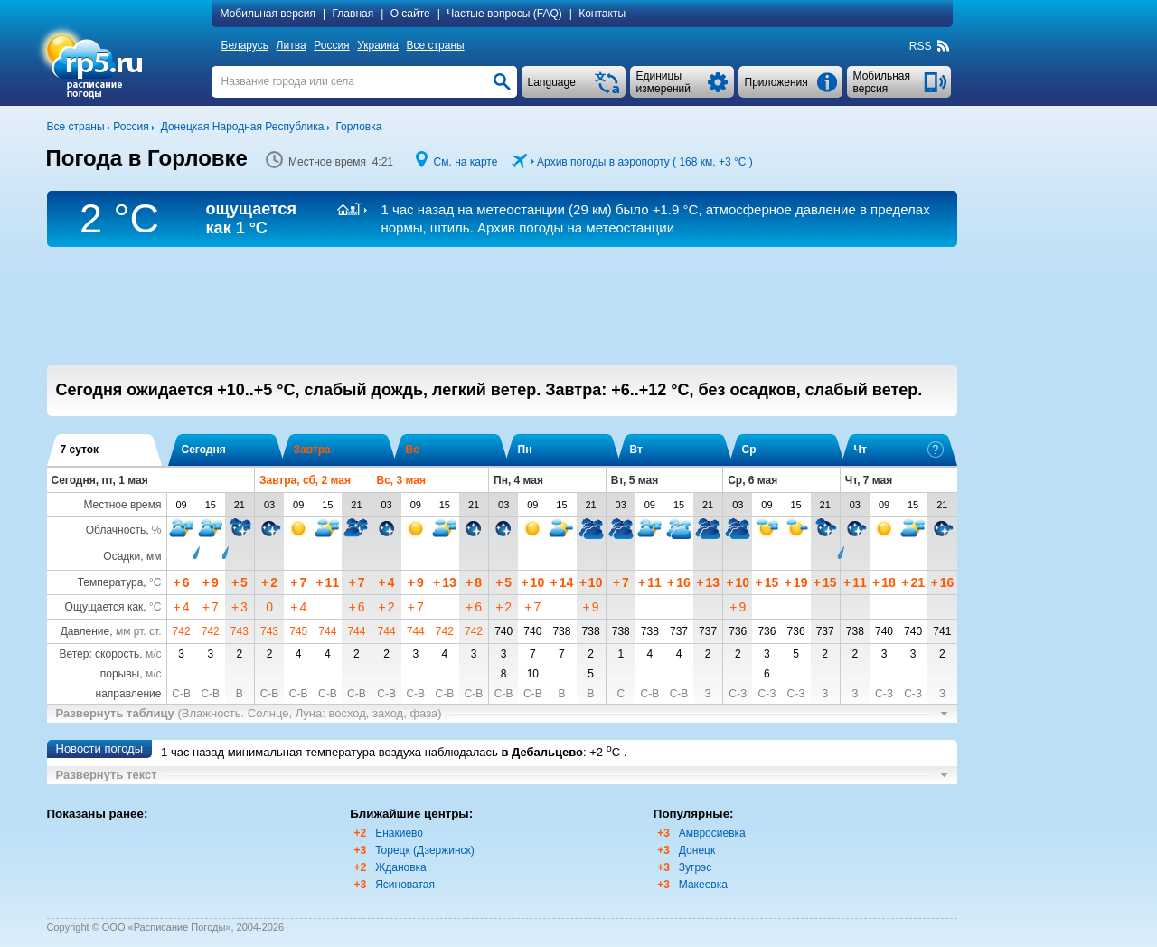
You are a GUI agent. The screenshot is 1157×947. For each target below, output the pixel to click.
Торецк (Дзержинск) (425, 850)
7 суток (80, 449)
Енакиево (399, 833)
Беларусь (244, 45)
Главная (353, 13)
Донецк (697, 850)
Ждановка (401, 867)
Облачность (116, 530)
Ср (749, 449)
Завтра (312, 449)
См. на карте (466, 162)
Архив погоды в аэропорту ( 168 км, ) (645, 162)
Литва (291, 45)
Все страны (436, 45)
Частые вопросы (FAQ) (504, 13)
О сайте (410, 13)
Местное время (122, 504)
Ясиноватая (405, 884)
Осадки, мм (132, 556)
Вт (636, 449)
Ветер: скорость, (110, 654)
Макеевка (703, 884)
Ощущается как (104, 607)
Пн (525, 449)
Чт (899, 449)
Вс (412, 449)
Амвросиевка (712, 833)
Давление (85, 631)
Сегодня (204, 449)
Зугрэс (695, 867)
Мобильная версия (268, 13)
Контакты (602, 13)
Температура (111, 582)
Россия (331, 45)
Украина (378, 45)
